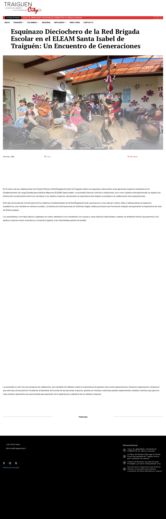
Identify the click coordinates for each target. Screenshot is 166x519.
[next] (159, 17)
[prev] (155, 17)
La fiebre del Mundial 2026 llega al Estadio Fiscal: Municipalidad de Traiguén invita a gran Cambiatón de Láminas (144, 456)
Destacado (68, 148)
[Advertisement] (102, 5)
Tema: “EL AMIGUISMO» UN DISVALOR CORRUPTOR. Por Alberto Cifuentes (52, 18)
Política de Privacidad (11, 468)
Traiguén (84, 148)
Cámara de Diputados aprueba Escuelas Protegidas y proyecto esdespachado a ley (144, 463)
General (100, 148)
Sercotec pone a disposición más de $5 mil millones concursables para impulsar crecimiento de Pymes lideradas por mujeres (144, 469)
